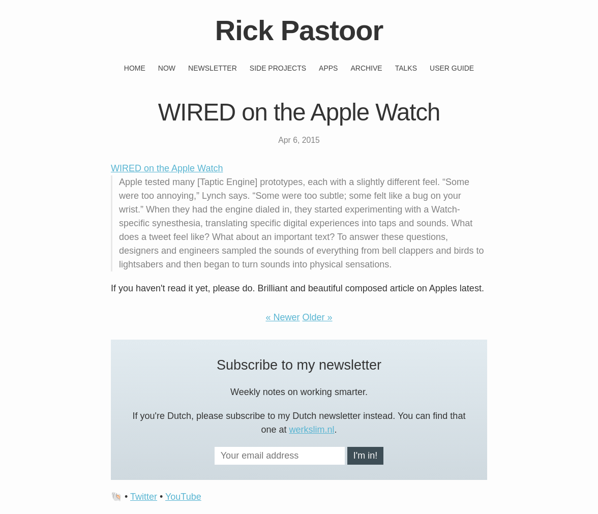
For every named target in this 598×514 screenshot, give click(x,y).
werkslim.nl (312, 430)
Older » (318, 317)
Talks (406, 68)
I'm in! (365, 455)
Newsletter (212, 68)
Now (166, 68)
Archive (366, 68)
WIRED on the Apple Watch (167, 168)
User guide (452, 68)
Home (134, 68)
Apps (328, 68)
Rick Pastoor (299, 30)
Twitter (143, 497)
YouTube (183, 497)
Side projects (278, 68)
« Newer (282, 317)
